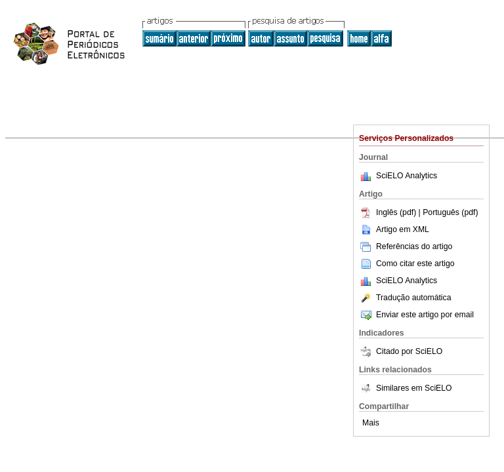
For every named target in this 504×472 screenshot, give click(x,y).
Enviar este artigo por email (416, 314)
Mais (370, 422)
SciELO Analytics (406, 175)
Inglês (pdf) (389, 212)
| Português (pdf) (448, 212)
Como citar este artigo (415, 263)
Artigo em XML (394, 229)
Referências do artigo (405, 246)
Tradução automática (405, 297)
